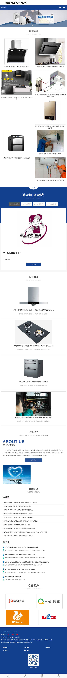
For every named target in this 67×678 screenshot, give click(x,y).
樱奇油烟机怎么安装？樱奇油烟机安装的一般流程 (50, 66)
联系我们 (4, 7)
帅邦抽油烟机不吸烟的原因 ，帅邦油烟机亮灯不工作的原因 (33, 310)
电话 (25, 676)
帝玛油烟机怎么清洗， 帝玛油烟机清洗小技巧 (16, 66)
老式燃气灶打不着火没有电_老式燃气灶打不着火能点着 (20, 569)
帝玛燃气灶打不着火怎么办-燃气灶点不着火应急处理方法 (33, 346)
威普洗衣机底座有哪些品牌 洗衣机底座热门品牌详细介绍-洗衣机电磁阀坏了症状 (25, 532)
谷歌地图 (9, 632)
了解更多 (33, 460)
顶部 (58, 676)
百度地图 (3, 632)
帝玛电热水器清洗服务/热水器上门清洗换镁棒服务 (50, 180)
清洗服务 (26, 647)
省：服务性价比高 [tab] (27, 204)
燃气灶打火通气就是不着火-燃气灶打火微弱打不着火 (18, 513)
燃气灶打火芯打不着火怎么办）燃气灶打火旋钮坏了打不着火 (20, 502)
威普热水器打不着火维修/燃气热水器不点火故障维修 (33, 417)
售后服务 (5, 650)
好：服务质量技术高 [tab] (39, 204)
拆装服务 (48, 647)
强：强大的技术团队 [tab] (52, 204)
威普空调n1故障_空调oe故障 (13, 576)
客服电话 (26, 650)
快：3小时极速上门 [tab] (14, 204)
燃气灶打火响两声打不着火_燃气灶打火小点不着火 (17, 506)
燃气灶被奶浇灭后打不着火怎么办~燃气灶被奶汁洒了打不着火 (21, 521)
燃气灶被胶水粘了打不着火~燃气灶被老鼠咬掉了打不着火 (19, 528)
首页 (8, 676)
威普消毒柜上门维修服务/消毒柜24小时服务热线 (17, 158)
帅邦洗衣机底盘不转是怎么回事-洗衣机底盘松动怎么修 (19, 536)
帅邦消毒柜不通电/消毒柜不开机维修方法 (33, 381)
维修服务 (5, 647)
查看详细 (33, 264)
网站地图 (14, 632)
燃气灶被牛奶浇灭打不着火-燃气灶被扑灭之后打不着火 (19, 517)
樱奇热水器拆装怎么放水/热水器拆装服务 (50, 154)
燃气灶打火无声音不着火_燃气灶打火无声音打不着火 (18, 510)
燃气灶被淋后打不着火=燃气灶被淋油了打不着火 (17, 524)
